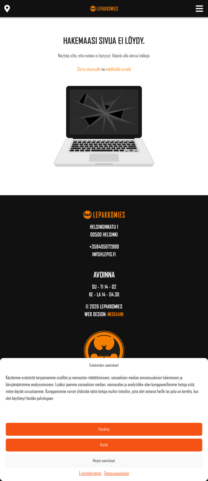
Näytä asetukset (104, 460)
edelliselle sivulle (118, 69)
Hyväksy (104, 429)
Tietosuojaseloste (116, 473)
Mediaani (115, 314)
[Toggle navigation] (199, 8)
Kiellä (104, 444)
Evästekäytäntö (90, 473)
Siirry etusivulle (89, 69)
